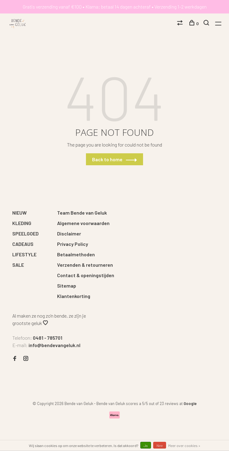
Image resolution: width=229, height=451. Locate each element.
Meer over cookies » (184, 445)
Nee (160, 445)
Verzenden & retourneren (85, 265)
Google (190, 403)
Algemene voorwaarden (83, 223)
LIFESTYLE (24, 254)
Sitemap (66, 286)
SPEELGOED (25, 233)
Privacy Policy (72, 244)
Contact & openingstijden (85, 275)
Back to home (107, 159)
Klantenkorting (73, 296)
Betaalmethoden (76, 254)
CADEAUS (22, 244)
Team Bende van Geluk (82, 213)
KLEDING (21, 223)
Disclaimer (69, 233)
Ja (146, 445)
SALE (18, 265)
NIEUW (19, 213)
